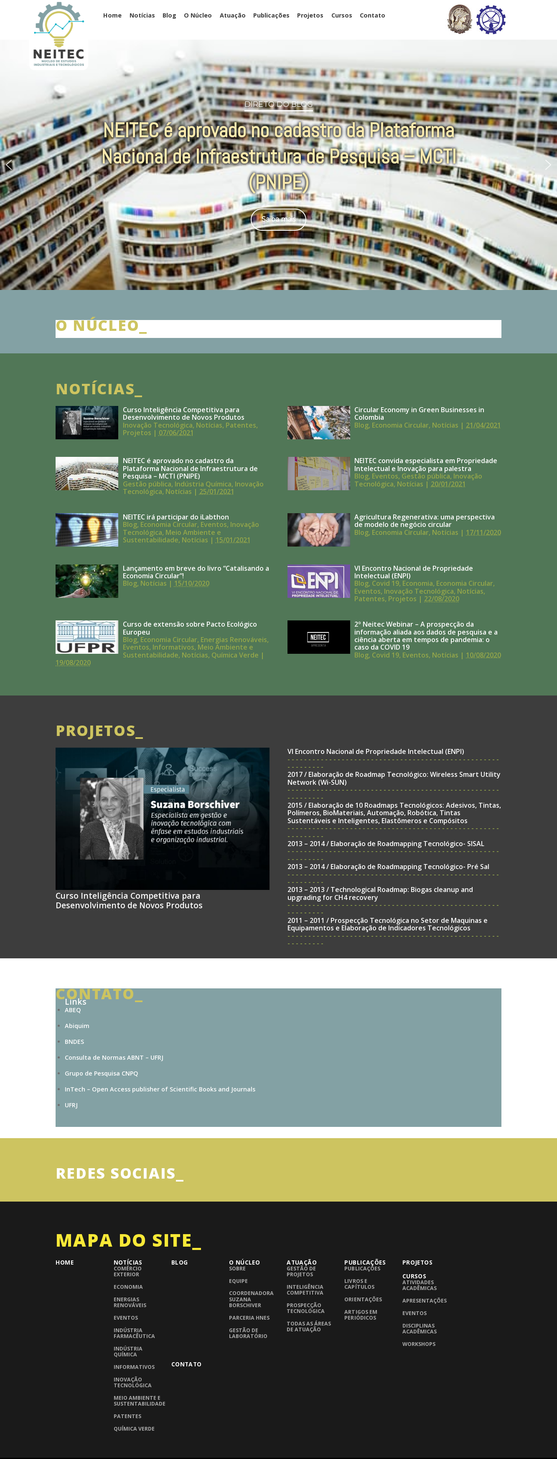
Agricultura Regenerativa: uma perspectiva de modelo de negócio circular (424, 520)
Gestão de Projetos (301, 1271)
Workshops (418, 1344)
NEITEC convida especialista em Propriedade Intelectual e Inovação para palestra (425, 464)
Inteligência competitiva (305, 1289)
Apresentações (424, 1300)
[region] (278, 164)
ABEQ (73, 1010)
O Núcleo (198, 15)
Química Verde (235, 655)
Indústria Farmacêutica (134, 1333)
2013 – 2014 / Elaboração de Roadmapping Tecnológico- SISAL (385, 843)
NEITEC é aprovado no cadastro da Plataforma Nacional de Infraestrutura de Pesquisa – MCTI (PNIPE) (190, 468)
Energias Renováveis (234, 639)
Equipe (238, 1281)
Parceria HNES (249, 1317)
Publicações (271, 15)
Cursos (341, 15)
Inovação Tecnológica (158, 425)
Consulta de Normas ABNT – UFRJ (114, 1057)
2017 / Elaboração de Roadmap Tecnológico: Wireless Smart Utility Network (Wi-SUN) (394, 778)
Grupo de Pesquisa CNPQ (101, 1073)
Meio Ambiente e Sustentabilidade (172, 536)
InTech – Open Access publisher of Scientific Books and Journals (160, 1089)
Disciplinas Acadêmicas (419, 1328)
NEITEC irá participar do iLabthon (176, 517)
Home (112, 15)
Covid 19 (385, 583)
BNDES (74, 1042)
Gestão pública (147, 484)
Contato (372, 15)
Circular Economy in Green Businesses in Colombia (419, 413)
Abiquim (77, 1026)
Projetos (310, 15)
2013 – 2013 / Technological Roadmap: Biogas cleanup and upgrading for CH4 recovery (380, 893)
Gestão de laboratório (248, 1333)
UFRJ (71, 1105)
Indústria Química (203, 484)
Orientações (363, 1299)
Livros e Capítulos (359, 1284)
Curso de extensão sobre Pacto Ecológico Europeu (190, 628)
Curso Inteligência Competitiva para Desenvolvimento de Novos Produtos (183, 413)
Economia (417, 583)
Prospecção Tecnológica (306, 1308)
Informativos (173, 647)
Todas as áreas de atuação (309, 1326)
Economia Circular (400, 425)
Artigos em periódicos (360, 1314)
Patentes (241, 425)
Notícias (142, 15)
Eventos (385, 476)
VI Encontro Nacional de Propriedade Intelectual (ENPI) (413, 572)
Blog (169, 15)
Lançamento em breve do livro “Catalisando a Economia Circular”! (196, 572)
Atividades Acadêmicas (419, 1285)
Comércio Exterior (128, 1271)
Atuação (233, 15)
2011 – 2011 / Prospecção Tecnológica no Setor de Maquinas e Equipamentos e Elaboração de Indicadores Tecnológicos (387, 924)
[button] (8, 164)
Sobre (237, 1268)
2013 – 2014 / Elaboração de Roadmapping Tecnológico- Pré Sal (388, 866)
